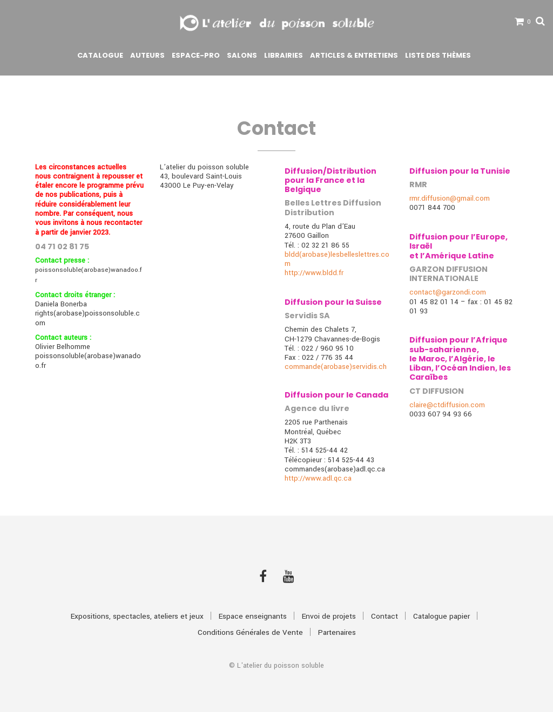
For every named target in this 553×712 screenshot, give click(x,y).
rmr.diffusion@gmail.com (449, 198)
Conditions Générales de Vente (250, 632)
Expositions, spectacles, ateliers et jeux (137, 616)
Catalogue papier (441, 616)
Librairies (283, 55)
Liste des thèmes (438, 55)
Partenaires (337, 632)
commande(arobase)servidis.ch (336, 366)
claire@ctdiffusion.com (447, 405)
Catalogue (100, 55)
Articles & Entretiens (354, 55)
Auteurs (147, 55)
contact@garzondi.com (447, 292)
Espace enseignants (253, 616)
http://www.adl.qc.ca (318, 478)
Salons (242, 55)
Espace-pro (196, 55)
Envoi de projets (329, 616)
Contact (384, 616)
